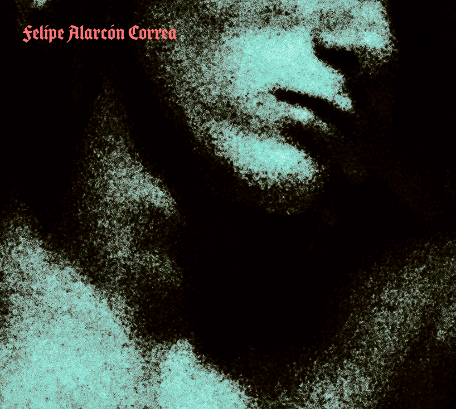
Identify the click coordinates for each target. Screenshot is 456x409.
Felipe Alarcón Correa (100, 32)
